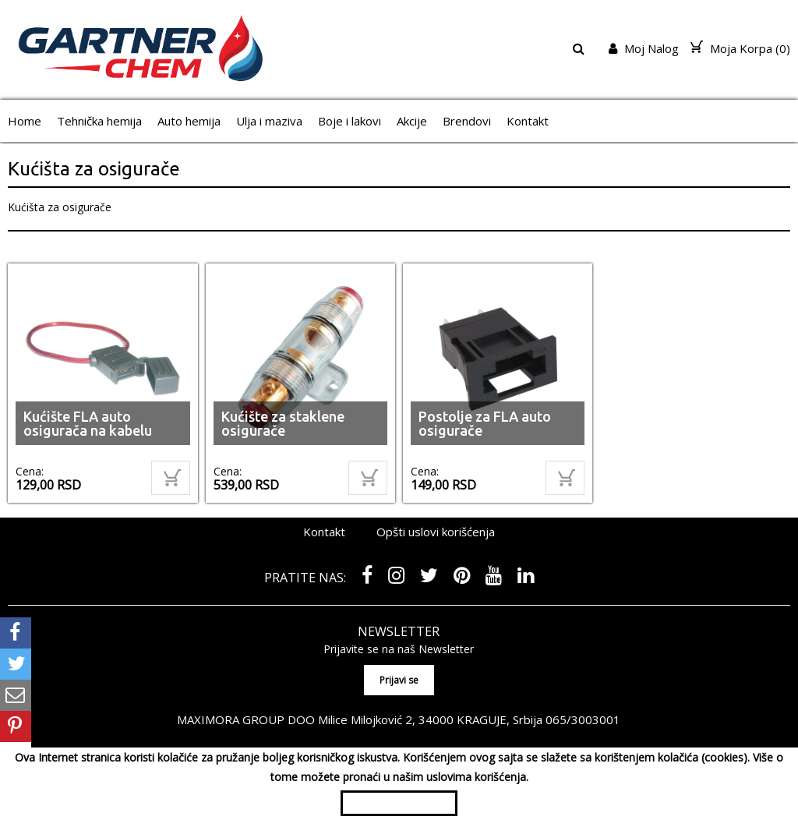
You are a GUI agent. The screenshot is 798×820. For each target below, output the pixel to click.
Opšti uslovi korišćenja (435, 531)
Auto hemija (189, 121)
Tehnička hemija (99, 121)
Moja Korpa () (740, 48)
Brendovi (467, 121)
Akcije (412, 121)
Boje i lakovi (349, 121)
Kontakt (528, 121)
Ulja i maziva (269, 121)
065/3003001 (583, 719)
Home (24, 121)
